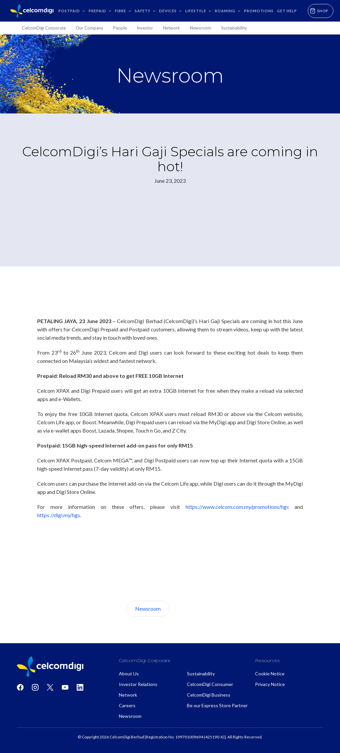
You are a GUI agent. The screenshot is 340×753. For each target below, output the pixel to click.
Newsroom (148, 608)
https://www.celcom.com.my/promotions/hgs (237, 507)
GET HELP (287, 11)
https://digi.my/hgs (58, 515)
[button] (72, 11)
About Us (194, 608)
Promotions (259, 11)
